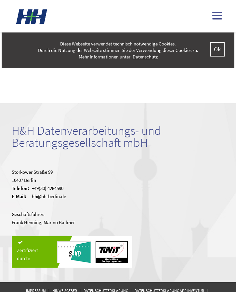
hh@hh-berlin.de (49, 196)
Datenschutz (145, 57)
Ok (217, 49)
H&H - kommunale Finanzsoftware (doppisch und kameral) (32, 16)
